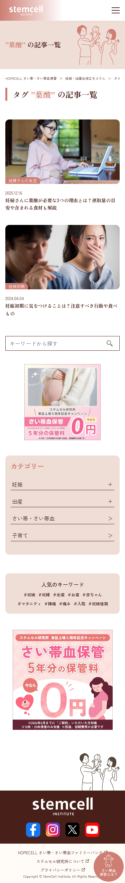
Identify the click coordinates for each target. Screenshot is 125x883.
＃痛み (65, 603)
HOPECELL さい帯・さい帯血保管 (31, 78)
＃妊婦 (44, 594)
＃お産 (73, 594)
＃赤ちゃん (92, 594)
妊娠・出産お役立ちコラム (85, 78)
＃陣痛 (50, 603)
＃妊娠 (29, 594)
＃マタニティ (29, 603)
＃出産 (59, 594)
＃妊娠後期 (98, 603)
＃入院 (79, 603)
